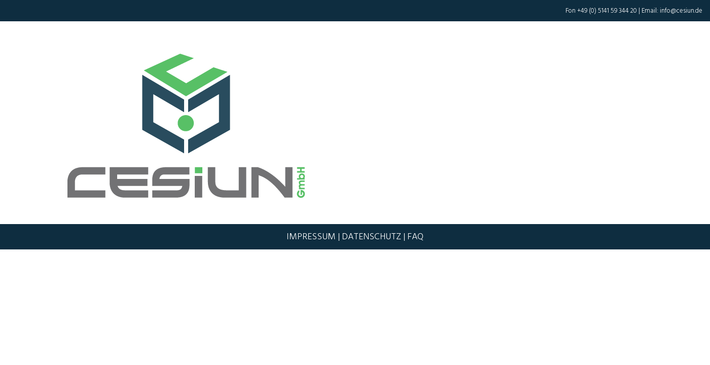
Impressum (311, 236)
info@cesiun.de (681, 10)
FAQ (415, 236)
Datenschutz (371, 236)
